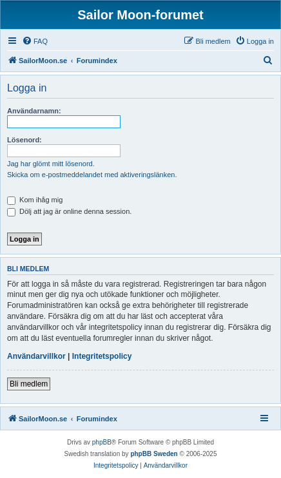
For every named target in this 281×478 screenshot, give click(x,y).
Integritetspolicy (102, 356)
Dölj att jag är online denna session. (69, 211)
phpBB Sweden (153, 453)
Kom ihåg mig (35, 200)
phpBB (101, 442)
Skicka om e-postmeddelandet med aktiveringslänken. (92, 174)
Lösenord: (24, 140)
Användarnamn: (34, 111)
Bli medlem (29, 383)
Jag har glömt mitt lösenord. (51, 163)
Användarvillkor (36, 356)
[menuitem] (35, 41)
